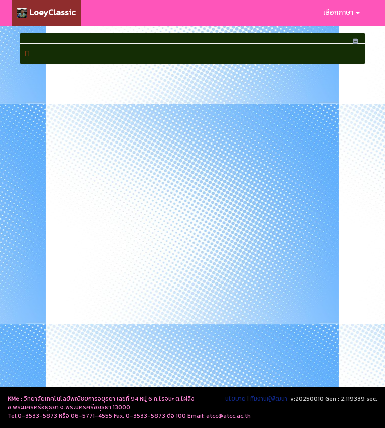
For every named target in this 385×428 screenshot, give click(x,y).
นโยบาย (235, 398)
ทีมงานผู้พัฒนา (268, 398)
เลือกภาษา (341, 12)
